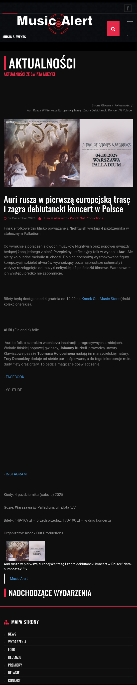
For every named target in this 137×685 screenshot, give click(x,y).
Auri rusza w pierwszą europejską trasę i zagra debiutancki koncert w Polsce (79, 110)
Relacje (14, 672)
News (12, 634)
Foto (11, 649)
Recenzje (14, 657)
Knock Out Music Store (101, 299)
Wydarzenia (17, 641)
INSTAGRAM (16, 474)
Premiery (15, 665)
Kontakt (14, 680)
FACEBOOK (15, 377)
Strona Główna (101, 105)
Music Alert (19, 579)
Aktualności (123, 105)
